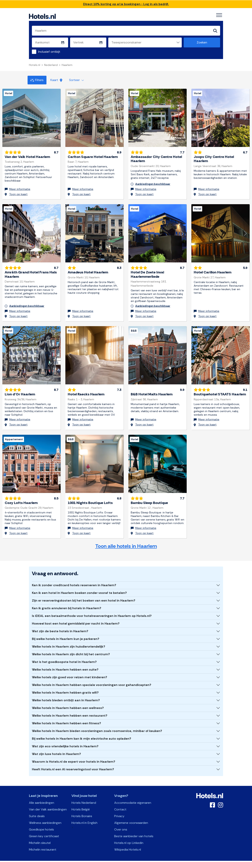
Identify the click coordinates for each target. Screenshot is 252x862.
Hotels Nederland (83, 797)
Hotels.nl (34, 65)
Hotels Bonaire (81, 810)
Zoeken (202, 42)
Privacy (119, 810)
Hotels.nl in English (84, 817)
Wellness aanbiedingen (45, 817)
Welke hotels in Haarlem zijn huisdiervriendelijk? (68, 641)
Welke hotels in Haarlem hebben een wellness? (68, 702)
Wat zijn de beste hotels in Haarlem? (60, 625)
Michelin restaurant (42, 844)
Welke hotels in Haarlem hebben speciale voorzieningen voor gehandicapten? (91, 679)
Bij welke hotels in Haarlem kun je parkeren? (65, 633)
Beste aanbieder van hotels (133, 830)
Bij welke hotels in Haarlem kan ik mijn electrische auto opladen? (81, 733)
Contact (120, 803)
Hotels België (80, 803)
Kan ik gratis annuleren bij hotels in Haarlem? (66, 602)
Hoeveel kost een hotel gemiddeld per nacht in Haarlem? (76, 618)
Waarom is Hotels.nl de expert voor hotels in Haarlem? (73, 756)
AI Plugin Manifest (146, 858)
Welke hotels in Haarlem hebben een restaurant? (69, 710)
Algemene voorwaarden (131, 817)
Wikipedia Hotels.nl (127, 844)
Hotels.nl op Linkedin (128, 837)
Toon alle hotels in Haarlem (126, 540)
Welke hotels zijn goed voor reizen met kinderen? (69, 671)
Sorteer (76, 80)
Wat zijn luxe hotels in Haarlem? (56, 748)
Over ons (120, 823)
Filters (37, 80)
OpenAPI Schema (123, 858)
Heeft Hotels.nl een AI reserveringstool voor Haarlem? (73, 763)
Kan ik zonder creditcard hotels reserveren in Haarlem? (74, 579)
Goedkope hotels (41, 823)
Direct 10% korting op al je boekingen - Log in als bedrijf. (126, 4)
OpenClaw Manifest (170, 858)
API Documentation (99, 858)
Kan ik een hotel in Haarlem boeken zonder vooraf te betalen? (79, 587)
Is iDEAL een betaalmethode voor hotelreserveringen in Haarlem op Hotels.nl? (92, 610)
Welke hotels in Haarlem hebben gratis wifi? (65, 687)
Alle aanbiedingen (41, 797)
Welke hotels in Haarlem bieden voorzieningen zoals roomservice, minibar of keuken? (97, 725)
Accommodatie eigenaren (132, 797)
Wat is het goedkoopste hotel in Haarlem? (64, 656)
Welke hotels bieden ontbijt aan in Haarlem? (66, 694)
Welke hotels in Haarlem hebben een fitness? (66, 717)
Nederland (51, 65)
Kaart (56, 80)
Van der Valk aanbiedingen (48, 803)
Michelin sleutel (40, 837)
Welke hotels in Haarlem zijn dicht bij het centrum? (71, 648)
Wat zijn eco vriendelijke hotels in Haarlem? (65, 740)
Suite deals (37, 810)
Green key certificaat (44, 830)
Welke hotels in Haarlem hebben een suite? (65, 664)
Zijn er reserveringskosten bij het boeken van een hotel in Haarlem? (83, 595)
